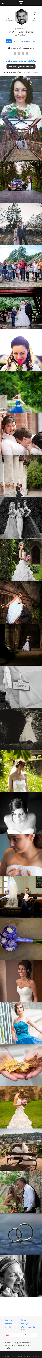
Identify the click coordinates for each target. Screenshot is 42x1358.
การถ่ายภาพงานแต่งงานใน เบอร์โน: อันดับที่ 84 (21, 61)
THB (26, 1335)
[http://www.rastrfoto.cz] (34, 41)
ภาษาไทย (11, 1335)
